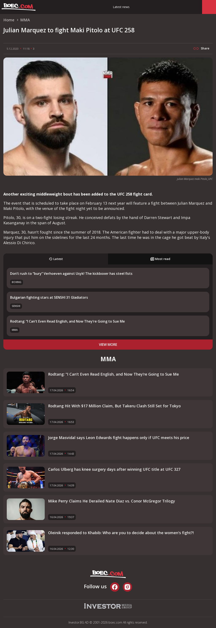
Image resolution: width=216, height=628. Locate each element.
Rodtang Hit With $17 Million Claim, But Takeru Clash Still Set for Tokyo (114, 405)
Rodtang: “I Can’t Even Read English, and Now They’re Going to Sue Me (67, 321)
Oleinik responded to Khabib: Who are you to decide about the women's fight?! (121, 532)
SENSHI (16, 306)
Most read (160, 259)
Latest (56, 259)
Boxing (16, 282)
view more (108, 344)
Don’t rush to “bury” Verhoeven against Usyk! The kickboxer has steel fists (71, 273)
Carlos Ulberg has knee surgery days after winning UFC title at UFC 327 (114, 469)
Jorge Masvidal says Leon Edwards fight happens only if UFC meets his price (118, 437)
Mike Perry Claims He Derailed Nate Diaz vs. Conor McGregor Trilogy (111, 500)
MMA (15, 330)
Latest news (121, 7)
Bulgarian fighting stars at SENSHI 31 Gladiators (49, 297)
